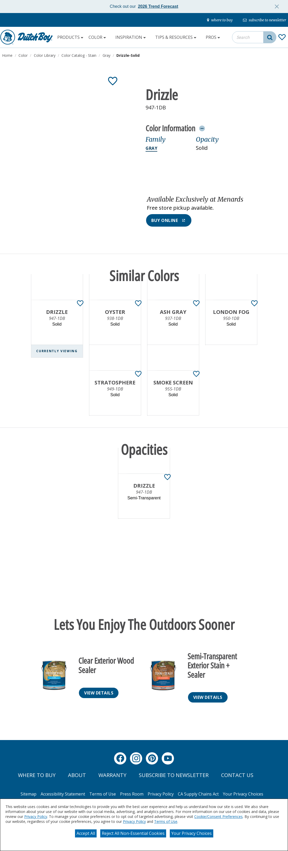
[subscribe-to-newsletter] (264, 20)
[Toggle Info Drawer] (202, 128)
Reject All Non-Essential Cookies (133, 833)
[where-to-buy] (220, 20)
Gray (151, 148)
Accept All (86, 833)
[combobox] (254, 37)
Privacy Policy (35, 816)
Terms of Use (165, 821)
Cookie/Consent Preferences (218, 816)
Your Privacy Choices (191, 833)
